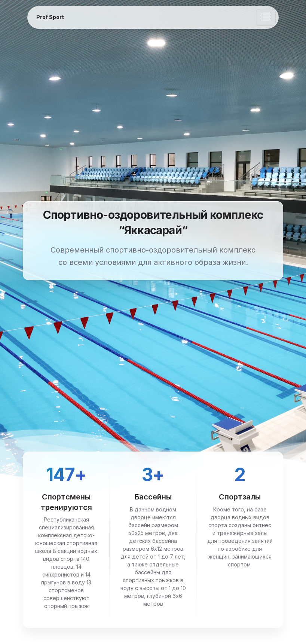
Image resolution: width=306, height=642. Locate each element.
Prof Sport (50, 17)
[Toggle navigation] (266, 17)
